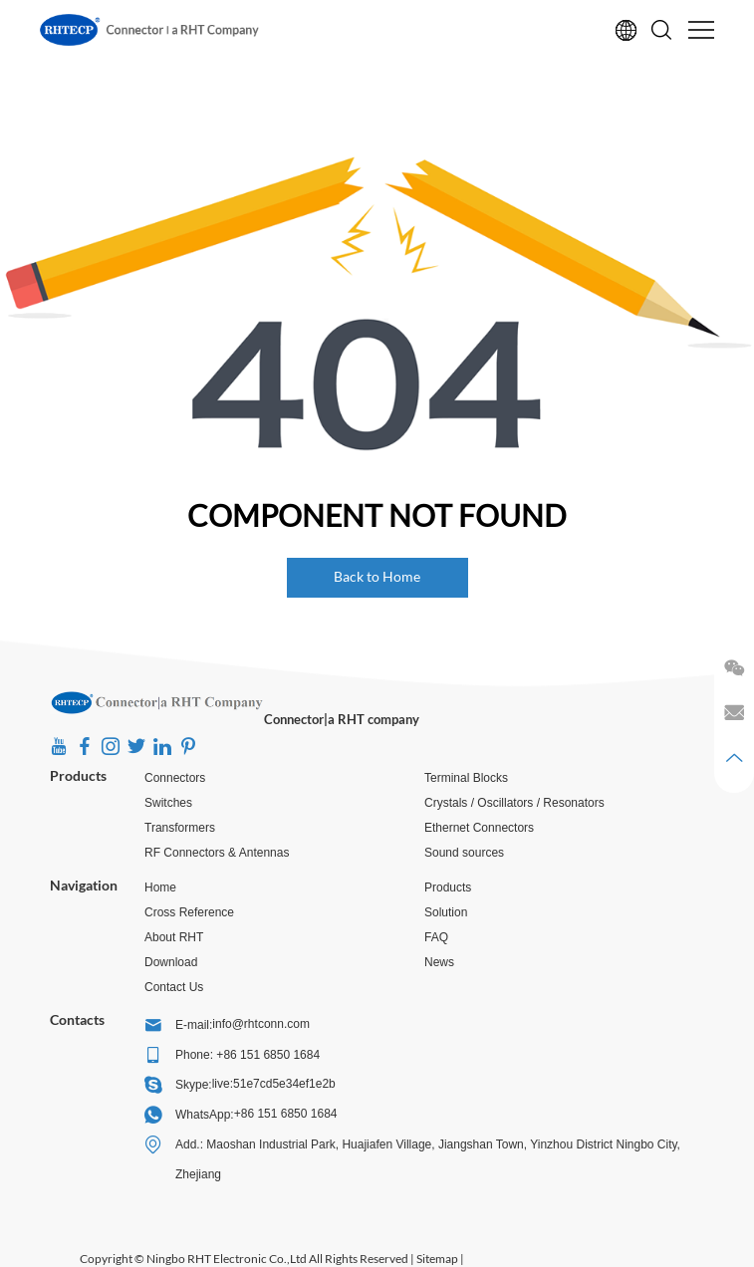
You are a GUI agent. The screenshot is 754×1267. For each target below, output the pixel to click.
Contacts (77, 1019)
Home (160, 887)
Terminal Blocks (466, 778)
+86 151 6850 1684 (286, 1114)
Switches (168, 803)
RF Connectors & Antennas (216, 853)
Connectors (174, 778)
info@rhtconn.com (261, 1024)
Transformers (179, 828)
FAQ (436, 937)
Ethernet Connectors (479, 828)
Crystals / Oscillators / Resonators (514, 803)
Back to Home (377, 576)
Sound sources (464, 853)
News (439, 962)
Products (78, 775)
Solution (445, 912)
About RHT (173, 937)
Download (170, 962)
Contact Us (173, 987)
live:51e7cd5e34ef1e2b (274, 1084)
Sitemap (437, 1258)
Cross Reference (189, 912)
